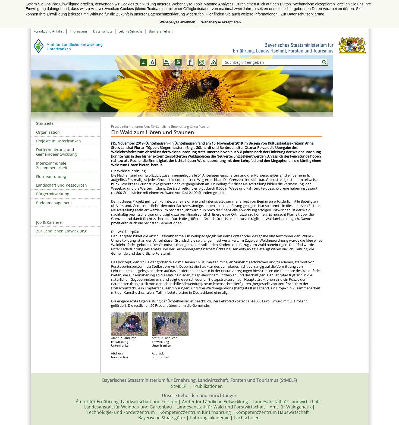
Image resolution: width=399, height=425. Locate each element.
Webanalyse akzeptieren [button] (221, 22)
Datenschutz (102, 31)
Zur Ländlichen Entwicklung (61, 231)
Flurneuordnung (51, 176)
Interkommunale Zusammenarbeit (51, 165)
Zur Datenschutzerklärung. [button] (303, 14)
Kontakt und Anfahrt (48, 31)
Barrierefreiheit (160, 31)
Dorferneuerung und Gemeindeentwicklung (56, 152)
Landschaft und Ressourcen (61, 185)
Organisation (48, 132)
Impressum (78, 31)
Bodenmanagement (54, 202)
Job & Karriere (49, 222)
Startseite (45, 123)
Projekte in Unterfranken (58, 140)
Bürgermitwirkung (52, 193)
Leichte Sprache (130, 31)
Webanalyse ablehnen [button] (177, 22)
